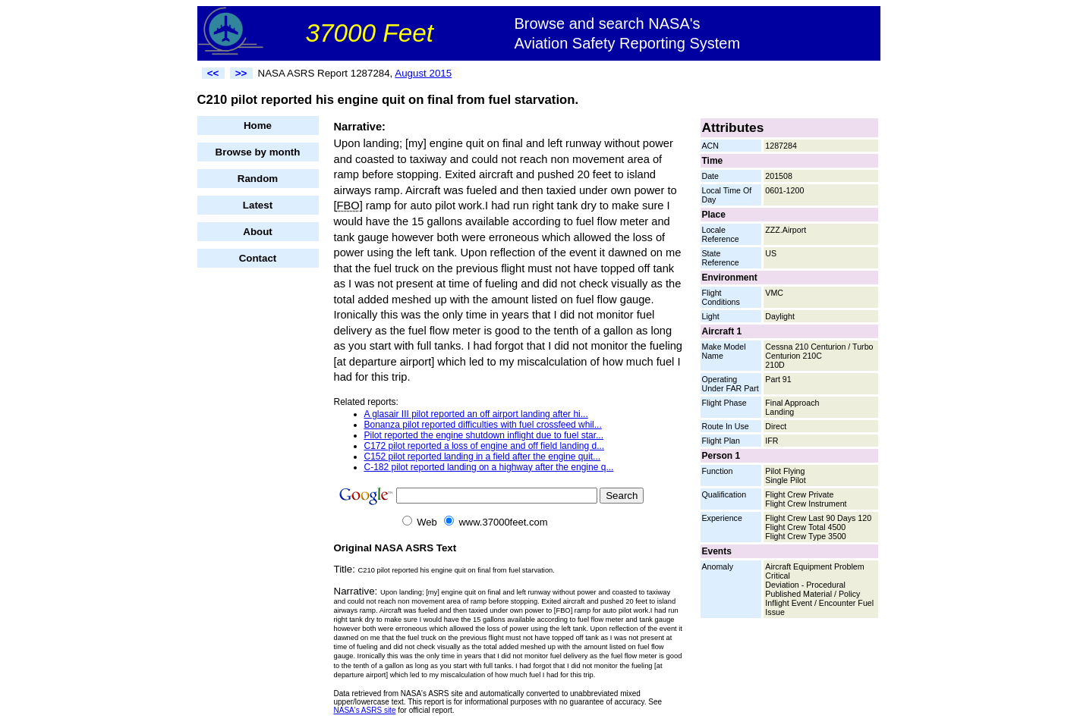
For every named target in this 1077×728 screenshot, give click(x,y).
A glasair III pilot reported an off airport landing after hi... (476, 414)
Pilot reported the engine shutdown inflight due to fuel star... (484, 435)
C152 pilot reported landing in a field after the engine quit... (482, 456)
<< (213, 73)
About (257, 231)
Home (258, 125)
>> (241, 73)
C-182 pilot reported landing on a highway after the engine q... (489, 467)
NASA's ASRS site (365, 710)
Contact (258, 258)
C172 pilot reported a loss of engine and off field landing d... (484, 446)
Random (258, 178)
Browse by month (258, 152)
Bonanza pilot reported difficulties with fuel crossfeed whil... (483, 424)
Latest (257, 205)
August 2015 (423, 73)
